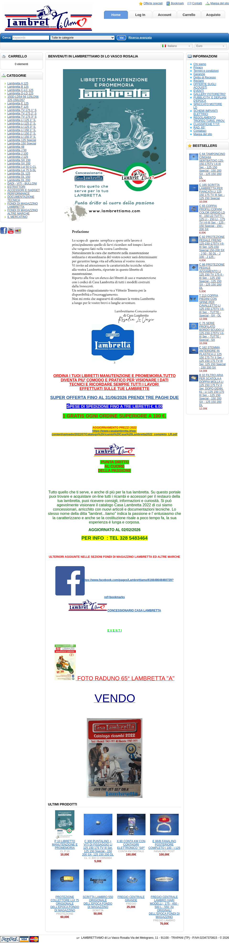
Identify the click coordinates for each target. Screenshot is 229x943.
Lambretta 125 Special (21, 140)
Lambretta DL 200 (18, 180)
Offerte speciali (153, 3)
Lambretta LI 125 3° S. (21, 126)
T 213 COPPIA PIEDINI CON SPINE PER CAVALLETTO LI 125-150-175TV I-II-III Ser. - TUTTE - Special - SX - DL (211, 305)
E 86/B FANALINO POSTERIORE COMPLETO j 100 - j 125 (164, 845)
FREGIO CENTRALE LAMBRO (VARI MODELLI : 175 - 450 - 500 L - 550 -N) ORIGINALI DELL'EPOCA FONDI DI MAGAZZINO (164, 907)
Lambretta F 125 (17, 106)
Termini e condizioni (206, 70)
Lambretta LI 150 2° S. (21, 133)
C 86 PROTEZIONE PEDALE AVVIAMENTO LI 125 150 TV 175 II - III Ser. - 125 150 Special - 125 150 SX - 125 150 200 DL (212, 276)
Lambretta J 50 (16, 150)
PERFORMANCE (18, 193)
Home (116, 15)
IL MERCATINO (17, 217)
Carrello (189, 15)
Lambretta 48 (15, 147)
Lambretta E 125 (18, 103)
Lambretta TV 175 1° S (21, 110)
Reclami (198, 80)
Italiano (169, 46)
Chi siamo (199, 64)
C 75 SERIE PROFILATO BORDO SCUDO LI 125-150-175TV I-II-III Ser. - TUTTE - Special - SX (211, 332)
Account (164, 15)
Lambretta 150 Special (21, 143)
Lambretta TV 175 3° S (21, 116)
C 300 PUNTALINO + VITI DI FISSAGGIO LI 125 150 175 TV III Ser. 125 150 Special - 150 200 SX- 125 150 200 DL (98, 848)
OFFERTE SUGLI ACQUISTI (204, 85)
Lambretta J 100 (17, 153)
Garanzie (199, 74)
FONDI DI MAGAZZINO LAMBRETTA (22, 205)
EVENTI (198, 90)
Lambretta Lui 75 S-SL (21, 170)
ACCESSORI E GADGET (23, 190)
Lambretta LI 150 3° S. (21, 136)
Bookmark (177, 3)
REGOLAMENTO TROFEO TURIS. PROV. (209, 119)
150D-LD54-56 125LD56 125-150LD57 (23, 98)
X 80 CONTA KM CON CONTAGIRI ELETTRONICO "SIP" (131, 845)
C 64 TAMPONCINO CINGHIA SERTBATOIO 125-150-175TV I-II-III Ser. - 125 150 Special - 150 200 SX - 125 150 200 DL (212, 165)
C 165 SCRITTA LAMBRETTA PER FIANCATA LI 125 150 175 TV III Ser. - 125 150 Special (212, 191)
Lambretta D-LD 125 (20, 93)
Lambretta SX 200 (19, 163)
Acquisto (213, 15)
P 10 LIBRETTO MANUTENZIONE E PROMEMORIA (65, 845)
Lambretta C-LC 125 (20, 90)
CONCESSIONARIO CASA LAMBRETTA (134, 610)
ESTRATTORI (16, 187)
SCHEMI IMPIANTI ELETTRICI (205, 112)
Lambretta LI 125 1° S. (21, 120)
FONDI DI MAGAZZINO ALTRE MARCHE (22, 212)
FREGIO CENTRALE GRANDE (131, 898)
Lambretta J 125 (17, 157)
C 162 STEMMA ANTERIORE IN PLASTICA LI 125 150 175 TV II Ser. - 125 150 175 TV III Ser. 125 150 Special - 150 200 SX (212, 357)
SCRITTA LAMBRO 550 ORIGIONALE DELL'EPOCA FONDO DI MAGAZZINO (98, 902)
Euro (199, 46)
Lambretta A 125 (17, 83)
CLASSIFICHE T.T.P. (206, 124)
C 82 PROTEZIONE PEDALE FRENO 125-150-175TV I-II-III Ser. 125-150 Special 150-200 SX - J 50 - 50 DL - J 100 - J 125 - (212, 247)
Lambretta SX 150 (19, 160)
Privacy (198, 67)
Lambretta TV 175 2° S (21, 113)
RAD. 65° (199, 127)
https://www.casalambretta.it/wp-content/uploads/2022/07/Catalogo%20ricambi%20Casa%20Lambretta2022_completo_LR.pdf (114, 432)
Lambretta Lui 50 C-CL (21, 167)
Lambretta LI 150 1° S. (21, 130)
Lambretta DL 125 (18, 173)
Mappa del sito (219, 3)
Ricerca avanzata (139, 37)
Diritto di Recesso (204, 77)
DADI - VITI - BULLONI (22, 183)
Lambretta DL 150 (18, 177)
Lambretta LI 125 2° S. (21, 123)
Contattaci (199, 131)
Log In (140, 15)
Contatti (197, 3)
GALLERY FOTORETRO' (209, 94)
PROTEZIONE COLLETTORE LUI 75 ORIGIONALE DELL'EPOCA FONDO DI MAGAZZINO (64, 903)
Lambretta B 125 (18, 86)
